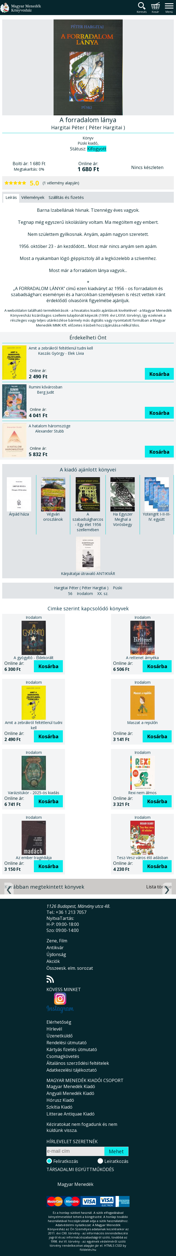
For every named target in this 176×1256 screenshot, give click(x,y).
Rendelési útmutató (66, 1043)
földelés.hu (88, 1250)
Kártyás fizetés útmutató (71, 1049)
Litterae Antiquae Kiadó (70, 1114)
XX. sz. (102, 593)
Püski (117, 587)
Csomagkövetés (62, 1056)
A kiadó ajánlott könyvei (88, 469)
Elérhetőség (58, 1022)
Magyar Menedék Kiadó (70, 1086)
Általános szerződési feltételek (77, 1063)
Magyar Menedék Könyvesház (20, 11)
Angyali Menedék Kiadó (70, 1093)
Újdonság (56, 954)
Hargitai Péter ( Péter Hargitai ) (81, 587)
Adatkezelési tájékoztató (71, 1070)
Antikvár (55, 948)
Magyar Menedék (75, 1184)
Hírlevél (54, 1029)
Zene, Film (56, 941)
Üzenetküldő (59, 1036)
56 (70, 593)
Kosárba (159, 374)
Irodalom (85, 593)
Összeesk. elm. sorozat (69, 968)
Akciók (53, 961)
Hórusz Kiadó (60, 1100)
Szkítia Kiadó (59, 1107)
